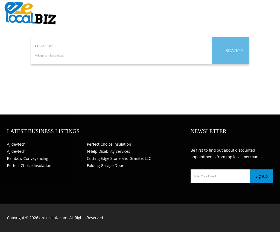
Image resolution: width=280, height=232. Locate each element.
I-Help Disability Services (108, 151)
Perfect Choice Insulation (29, 165)
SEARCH (234, 50)
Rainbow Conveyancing (27, 158)
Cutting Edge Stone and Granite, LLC (119, 158)
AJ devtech (16, 144)
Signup (262, 176)
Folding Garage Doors (106, 165)
